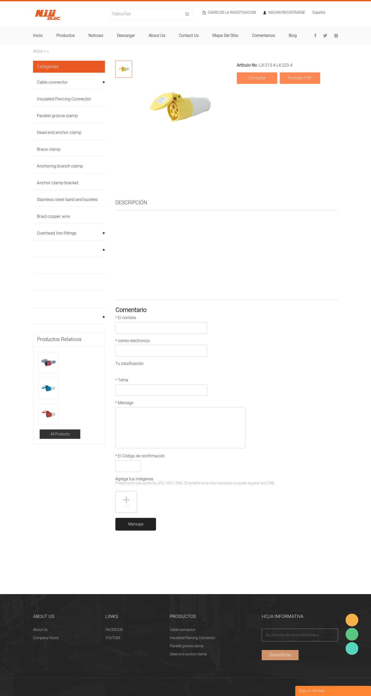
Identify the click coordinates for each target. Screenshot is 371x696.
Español (319, 13)
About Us (40, 629)
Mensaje (124, 403)
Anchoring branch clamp (60, 166)
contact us (189, 36)
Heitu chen (352, 648)
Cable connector (52, 82)
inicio (38, 36)
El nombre (125, 318)
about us (157, 36)
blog (293, 36)
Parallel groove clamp (57, 116)
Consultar (257, 78)
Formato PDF (300, 78)
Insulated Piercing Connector (64, 99)
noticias (95, 36)
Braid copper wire (53, 216)
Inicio (38, 51)
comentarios (263, 36)
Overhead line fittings (56, 233)
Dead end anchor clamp (59, 132)
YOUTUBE (113, 638)
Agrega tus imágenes (195, 481)
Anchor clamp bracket (57, 183)
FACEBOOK (114, 629)
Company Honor (46, 638)
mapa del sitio (225, 36)
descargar (126, 36)
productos (65, 36)
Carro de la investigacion (232, 12)
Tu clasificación (129, 364)
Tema (121, 380)
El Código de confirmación (140, 456)
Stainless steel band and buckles (67, 199)
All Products (60, 434)
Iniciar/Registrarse (286, 12)
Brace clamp (48, 149)
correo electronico (132, 341)
